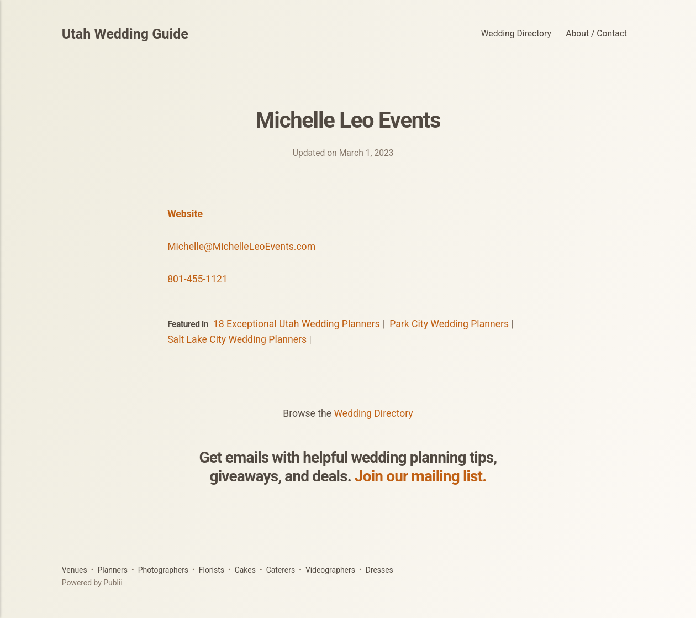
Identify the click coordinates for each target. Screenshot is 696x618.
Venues (74, 569)
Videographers (330, 569)
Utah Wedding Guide (125, 34)
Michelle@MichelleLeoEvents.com (241, 246)
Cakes (245, 569)
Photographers (163, 569)
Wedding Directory (516, 33)
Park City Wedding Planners (449, 323)
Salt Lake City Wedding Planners (237, 339)
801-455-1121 (197, 279)
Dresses (379, 569)
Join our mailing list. (420, 476)
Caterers (280, 569)
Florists (211, 569)
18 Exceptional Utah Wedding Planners (296, 323)
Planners (112, 569)
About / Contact (596, 33)
